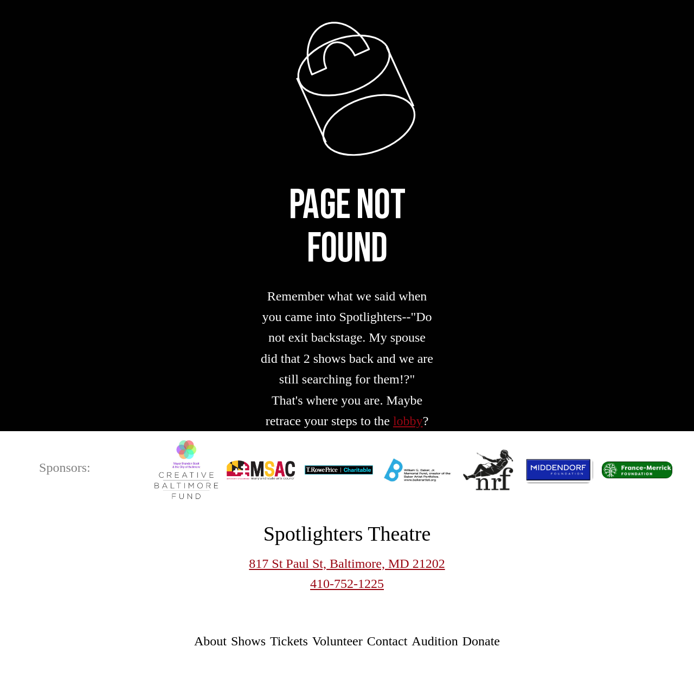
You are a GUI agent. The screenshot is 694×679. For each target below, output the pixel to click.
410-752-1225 (347, 583)
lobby (408, 421)
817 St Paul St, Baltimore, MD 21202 (347, 563)
